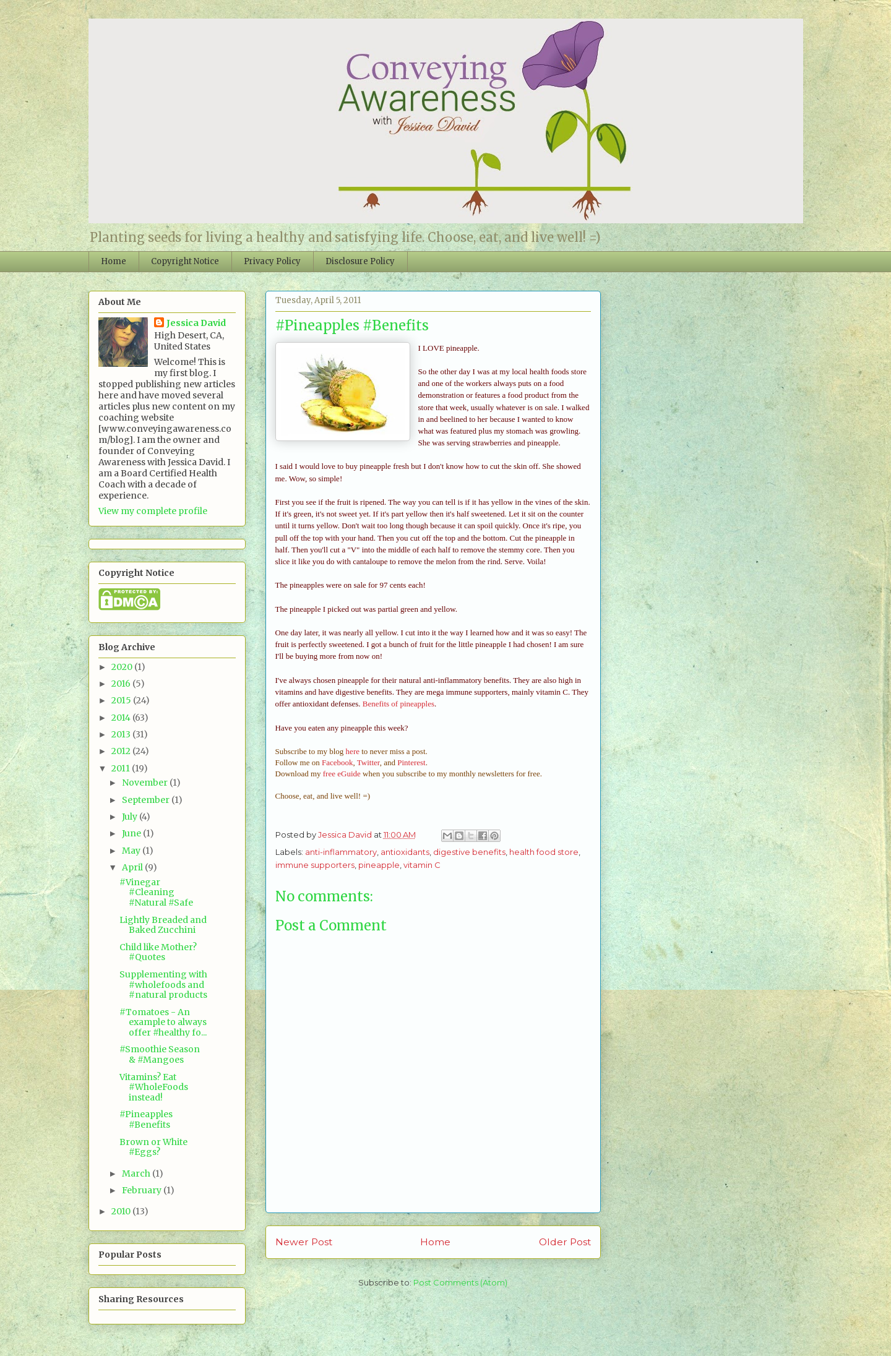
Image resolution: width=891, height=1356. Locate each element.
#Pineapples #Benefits (146, 1119)
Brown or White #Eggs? (153, 1147)
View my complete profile (152, 511)
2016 (121, 683)
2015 (122, 700)
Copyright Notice (185, 261)
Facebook (337, 762)
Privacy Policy (272, 261)
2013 (121, 734)
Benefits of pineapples (398, 703)
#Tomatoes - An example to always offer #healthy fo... (163, 1022)
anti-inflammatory (341, 852)
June (132, 833)
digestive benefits (469, 852)
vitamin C (422, 865)
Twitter (368, 762)
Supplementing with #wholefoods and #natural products (163, 985)
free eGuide (342, 773)
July (130, 816)
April (133, 867)
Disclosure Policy (360, 261)
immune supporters (315, 865)
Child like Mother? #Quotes (158, 952)
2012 (121, 751)
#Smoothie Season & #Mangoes (159, 1054)
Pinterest (411, 762)
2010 (121, 1211)
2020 (122, 666)
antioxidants (405, 852)
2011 (121, 768)
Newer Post (303, 1242)
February (142, 1190)
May (132, 850)
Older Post (565, 1242)
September (146, 799)
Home (113, 261)
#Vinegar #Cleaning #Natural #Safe (156, 893)
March (137, 1173)
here (352, 751)
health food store (544, 852)
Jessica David (196, 322)
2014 (121, 717)
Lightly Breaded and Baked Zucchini (163, 925)
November (146, 782)
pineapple (379, 865)
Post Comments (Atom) (460, 1282)
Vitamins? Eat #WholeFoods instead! (153, 1087)
